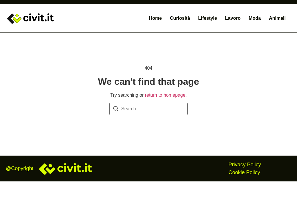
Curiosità (180, 18)
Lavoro (232, 18)
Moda (255, 18)
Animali (277, 18)
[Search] (115, 109)
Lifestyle (207, 18)
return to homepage (165, 95)
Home (155, 18)
